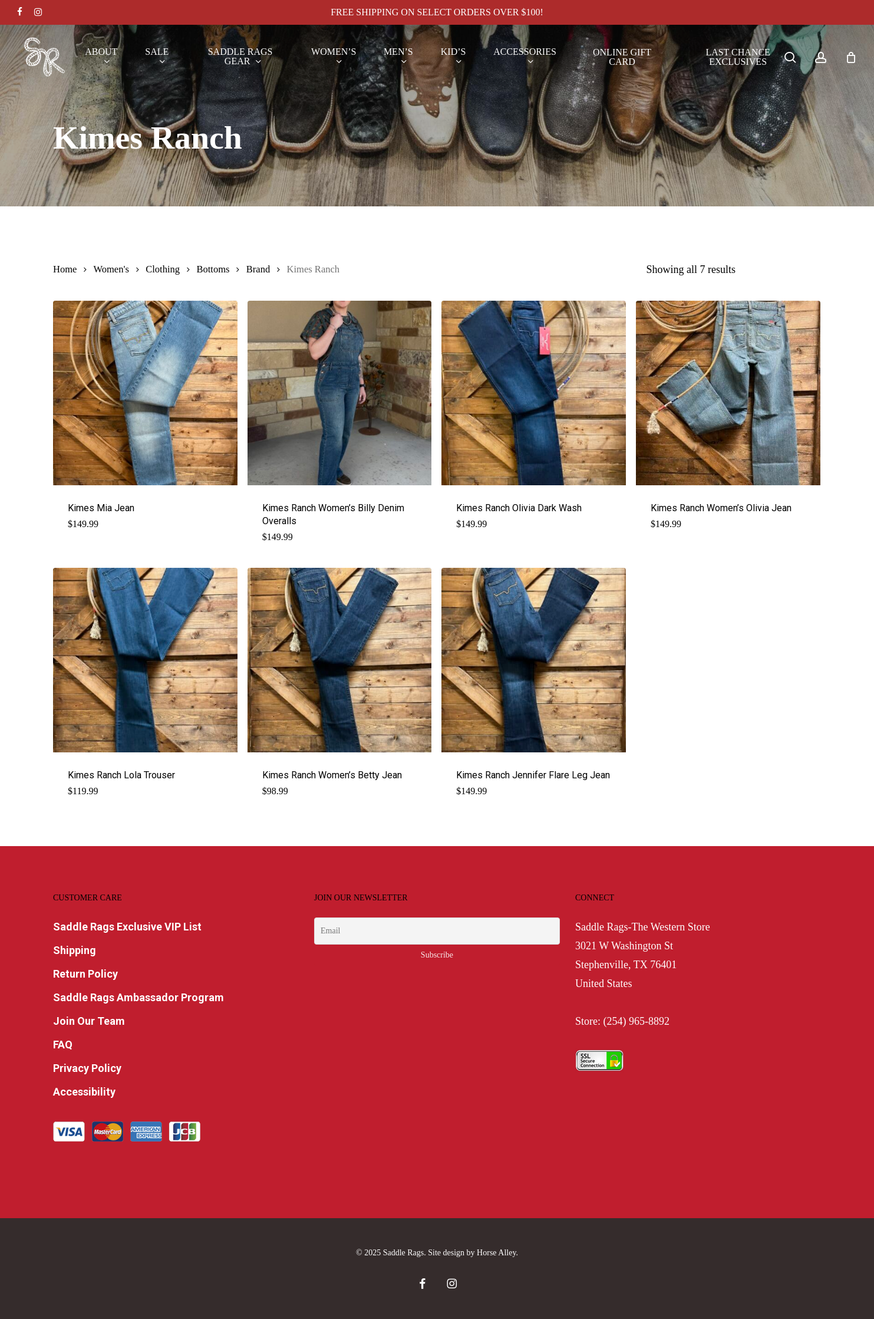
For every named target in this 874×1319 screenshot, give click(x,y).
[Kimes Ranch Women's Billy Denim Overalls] (340, 393)
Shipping (74, 950)
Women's (110, 269)
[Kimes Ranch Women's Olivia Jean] (728, 393)
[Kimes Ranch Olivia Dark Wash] (533, 393)
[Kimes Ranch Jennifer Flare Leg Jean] (533, 660)
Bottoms (212, 269)
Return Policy (85, 974)
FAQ (62, 1044)
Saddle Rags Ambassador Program (138, 997)
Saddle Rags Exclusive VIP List (127, 926)
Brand (258, 269)
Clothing (163, 269)
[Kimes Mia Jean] (145, 393)
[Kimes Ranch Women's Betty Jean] (340, 660)
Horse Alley (496, 1252)
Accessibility (84, 1092)
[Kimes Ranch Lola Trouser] (145, 660)
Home (65, 269)
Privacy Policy (87, 1068)
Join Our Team (89, 1021)
